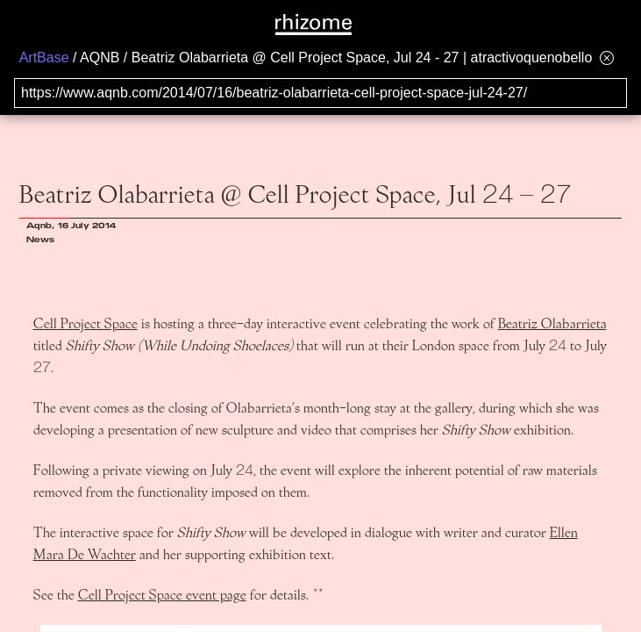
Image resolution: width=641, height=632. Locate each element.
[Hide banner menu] (607, 57)
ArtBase (44, 57)
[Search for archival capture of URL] (320, 93)
